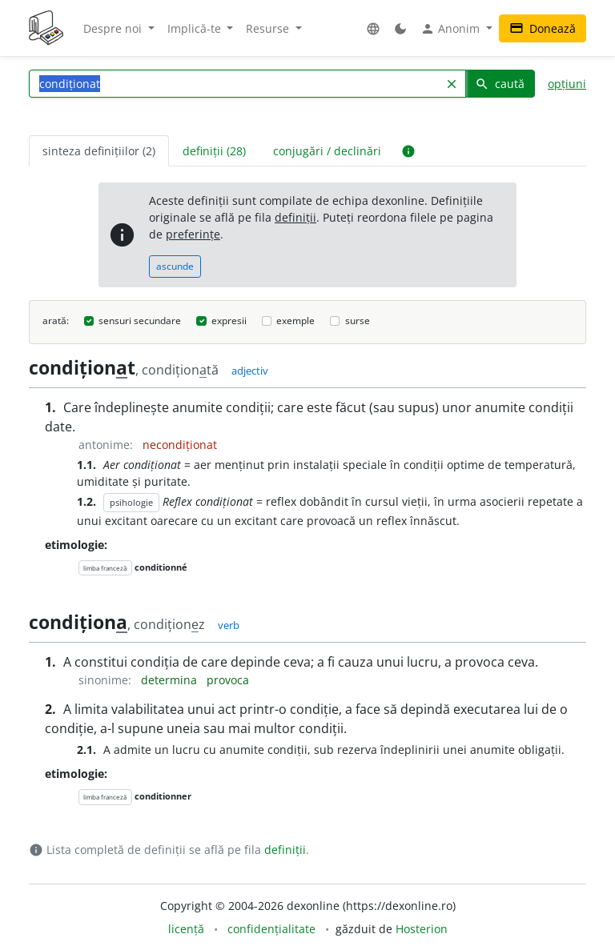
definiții (295, 217)
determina (170, 679)
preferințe (193, 234)
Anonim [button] (451, 29)
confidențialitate (271, 928)
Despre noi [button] (114, 28)
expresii (229, 320)
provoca (228, 679)
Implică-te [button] (195, 28)
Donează (542, 28)
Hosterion (422, 928)
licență (186, 928)
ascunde (175, 266)
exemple (295, 320)
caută (500, 83)
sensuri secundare (139, 320)
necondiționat (180, 444)
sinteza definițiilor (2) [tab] (98, 150)
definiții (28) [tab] (214, 150)
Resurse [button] (269, 28)
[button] (373, 28)
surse (357, 320)
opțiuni (567, 83)
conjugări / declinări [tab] (327, 150)
